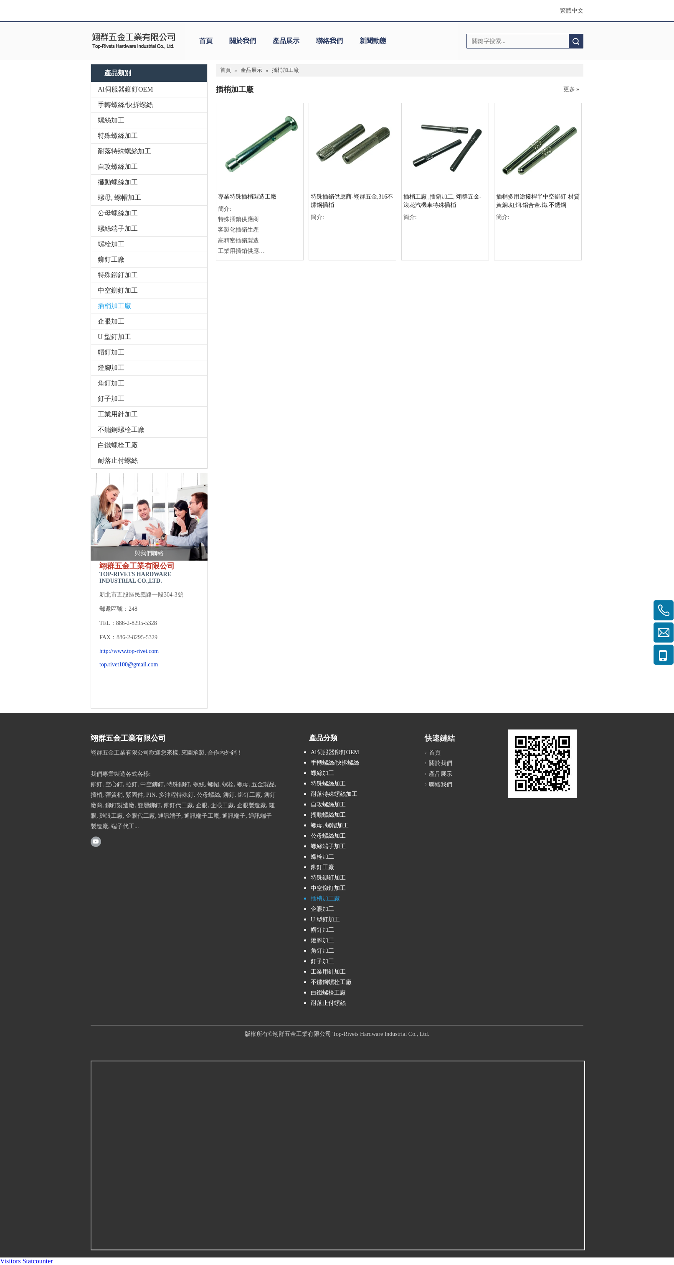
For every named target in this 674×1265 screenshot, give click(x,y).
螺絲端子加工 (118, 228)
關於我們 (242, 40)
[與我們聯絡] (149, 517)
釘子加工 (111, 398)
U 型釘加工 (114, 336)
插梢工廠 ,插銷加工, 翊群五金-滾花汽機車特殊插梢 (442, 201)
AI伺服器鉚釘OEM (125, 89)
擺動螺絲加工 (118, 182)
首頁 (206, 40)
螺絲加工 (111, 120)
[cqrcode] (542, 763)
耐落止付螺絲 (118, 460)
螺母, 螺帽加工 (119, 197)
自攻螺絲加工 (118, 166)
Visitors (10, 1261)
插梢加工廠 (114, 305)
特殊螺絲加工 (118, 135)
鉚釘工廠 (111, 259)
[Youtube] (96, 841)
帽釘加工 (111, 352)
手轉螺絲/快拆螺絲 (125, 104)
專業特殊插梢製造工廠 (247, 197)
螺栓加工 (111, 243)
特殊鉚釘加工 (118, 274)
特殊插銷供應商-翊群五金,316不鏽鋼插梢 (352, 201)
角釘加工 (111, 383)
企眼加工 (111, 321)
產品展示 (286, 40)
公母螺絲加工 (118, 213)
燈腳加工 (111, 367)
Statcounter (38, 1261)
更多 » (571, 89)
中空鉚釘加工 (118, 290)
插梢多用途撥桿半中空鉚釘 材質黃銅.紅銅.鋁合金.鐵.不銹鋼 (538, 201)
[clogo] (133, 41)
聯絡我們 (329, 40)
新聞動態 (373, 40)
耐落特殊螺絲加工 (124, 151)
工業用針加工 (118, 414)
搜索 (576, 41)
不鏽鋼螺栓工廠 (121, 429)
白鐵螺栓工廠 (118, 445)
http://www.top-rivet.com (129, 651)
